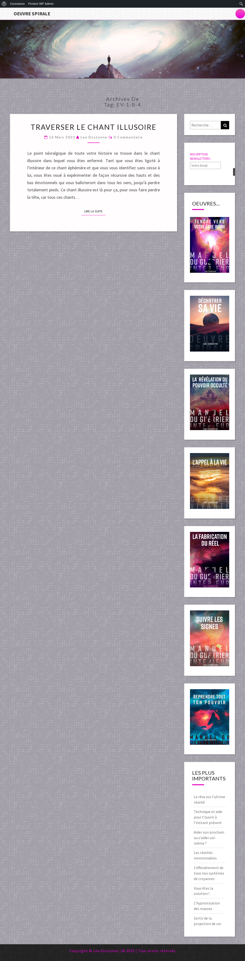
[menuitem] (4, 4)
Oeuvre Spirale (32, 14)
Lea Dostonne (94, 137)
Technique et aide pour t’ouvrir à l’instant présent (208, 817)
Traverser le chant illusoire (93, 127)
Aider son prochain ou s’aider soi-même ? (209, 838)
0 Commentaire (128, 137)
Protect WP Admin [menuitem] (41, 4)
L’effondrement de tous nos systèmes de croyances (209, 873)
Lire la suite (95, 211)
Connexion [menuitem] (17, 4)
